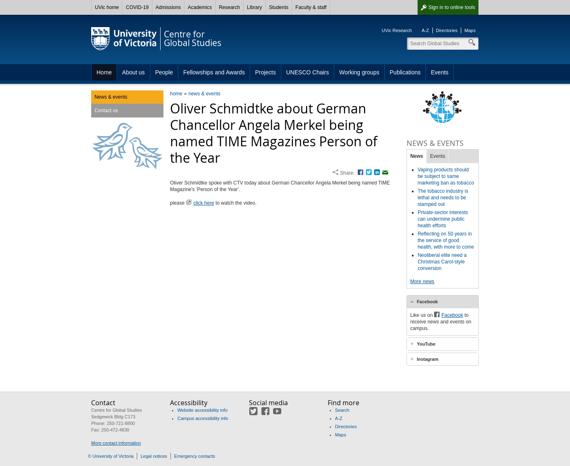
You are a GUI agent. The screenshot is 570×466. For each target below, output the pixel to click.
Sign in (451, 7)
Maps (470, 30)
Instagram (428, 359)
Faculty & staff (310, 7)
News (416, 156)
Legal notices (153, 456)
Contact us (106, 110)
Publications (405, 72)
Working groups (359, 72)
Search (342, 410)
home (176, 94)
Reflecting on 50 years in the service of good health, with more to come (446, 240)
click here (203, 203)
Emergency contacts (194, 456)
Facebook (427, 301)
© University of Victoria (110, 456)
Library (254, 7)
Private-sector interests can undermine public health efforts (443, 219)
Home (104, 72)
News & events (110, 97)
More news (422, 281)
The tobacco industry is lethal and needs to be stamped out (443, 197)
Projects (265, 72)
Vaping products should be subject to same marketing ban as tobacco (446, 176)
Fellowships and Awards (214, 72)
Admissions (168, 7)
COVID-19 (137, 7)
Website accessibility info (202, 410)
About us (133, 72)
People (164, 72)
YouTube (426, 343)
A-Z (425, 30)
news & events (204, 94)
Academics (200, 7)
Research (229, 7)
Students (278, 7)
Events (439, 72)
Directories (447, 30)
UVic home (107, 7)
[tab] (443, 301)
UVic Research (397, 30)
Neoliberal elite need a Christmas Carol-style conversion (442, 261)
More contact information (116, 443)
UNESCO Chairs (307, 72)
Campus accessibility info (202, 418)
